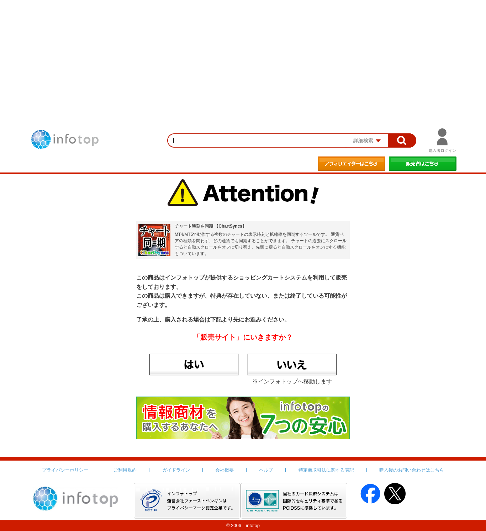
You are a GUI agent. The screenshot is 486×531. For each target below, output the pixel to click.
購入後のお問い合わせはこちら (411, 470)
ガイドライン (176, 470)
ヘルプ (266, 470)
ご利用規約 (125, 470)
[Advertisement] (243, 53)
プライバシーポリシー (65, 470)
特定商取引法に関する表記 (326, 470)
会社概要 (224, 470)
